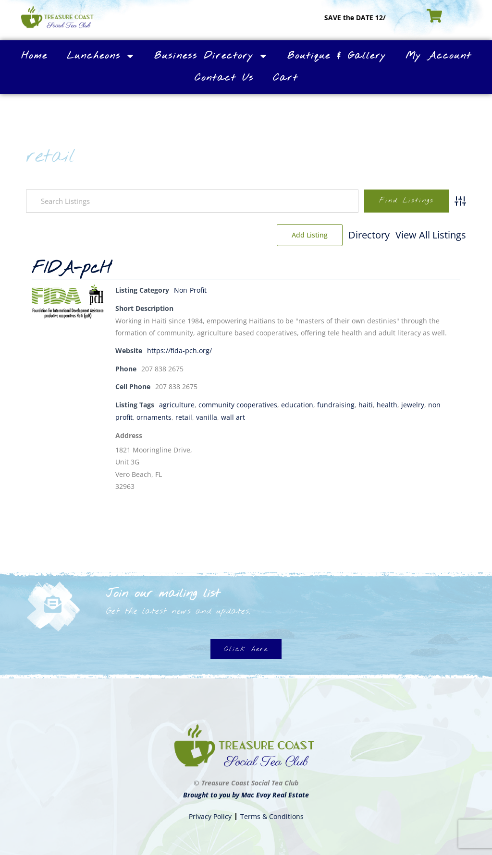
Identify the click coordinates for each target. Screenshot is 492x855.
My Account (438, 55)
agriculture (177, 403)
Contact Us (224, 77)
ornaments (154, 415)
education (297, 403)
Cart (285, 77)
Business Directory (211, 56)
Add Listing (433, 234)
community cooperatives (237, 403)
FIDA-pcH (71, 269)
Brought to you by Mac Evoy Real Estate (246, 793)
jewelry (412, 403)
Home (34, 55)
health (387, 403)
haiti (365, 403)
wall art (233, 415)
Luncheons (101, 56)
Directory (297, 235)
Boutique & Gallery (336, 55)
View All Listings (359, 235)
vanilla (206, 415)
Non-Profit (190, 290)
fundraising (336, 403)
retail (183, 415)
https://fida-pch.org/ (179, 350)
